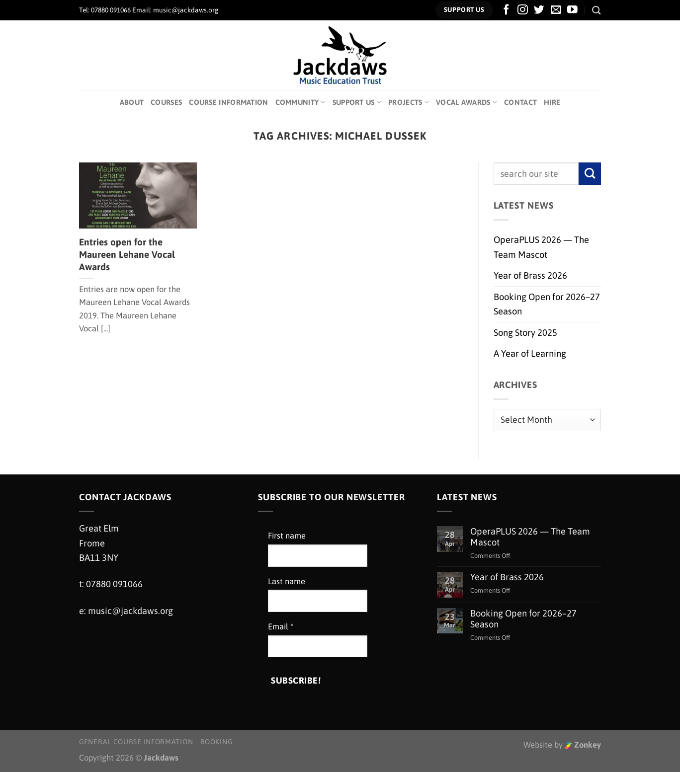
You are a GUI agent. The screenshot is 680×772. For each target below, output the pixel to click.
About (132, 102)
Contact (520, 102)
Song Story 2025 (525, 332)
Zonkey (583, 745)
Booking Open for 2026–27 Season (547, 304)
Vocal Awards (466, 102)
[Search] (596, 10)
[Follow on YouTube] (572, 10)
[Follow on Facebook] (506, 10)
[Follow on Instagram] (522, 10)
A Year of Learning (530, 353)
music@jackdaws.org (130, 611)
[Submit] (590, 173)
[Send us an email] (556, 10)
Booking (216, 742)
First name (287, 535)
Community (300, 102)
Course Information (228, 102)
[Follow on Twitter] (539, 10)
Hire (552, 102)
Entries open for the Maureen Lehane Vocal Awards (127, 254)
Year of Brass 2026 (530, 275)
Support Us (357, 102)
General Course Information (136, 742)
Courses (166, 102)
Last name (286, 581)
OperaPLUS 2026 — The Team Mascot (541, 246)
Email (280, 626)
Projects (408, 102)
